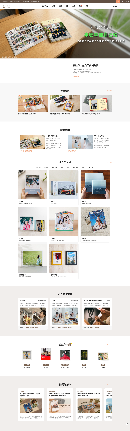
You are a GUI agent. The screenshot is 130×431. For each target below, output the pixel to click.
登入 (123, 1)
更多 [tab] (87, 6)
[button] (27, 303)
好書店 (66, 413)
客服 (127, 1)
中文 (110, 428)
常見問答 (44, 413)
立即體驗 (76, 76)
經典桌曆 (97, 276)
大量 (73, 6)
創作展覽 (20, 416)
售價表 (31, 416)
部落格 (55, 416)
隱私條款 (44, 418)
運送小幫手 (32, 413)
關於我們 (55, 413)
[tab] (53, 6)
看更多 (109, 90)
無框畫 (36, 276)
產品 (53, 6)
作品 (67, 6)
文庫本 (27, 276)
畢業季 (45, 6)
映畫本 (91, 276)
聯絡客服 (44, 416)
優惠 (80, 6)
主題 (60, 6)
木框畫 (32, 276)
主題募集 (20, 413)
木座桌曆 (64, 276)
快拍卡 (70, 276)
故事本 (59, 276)
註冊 (118, 1)
